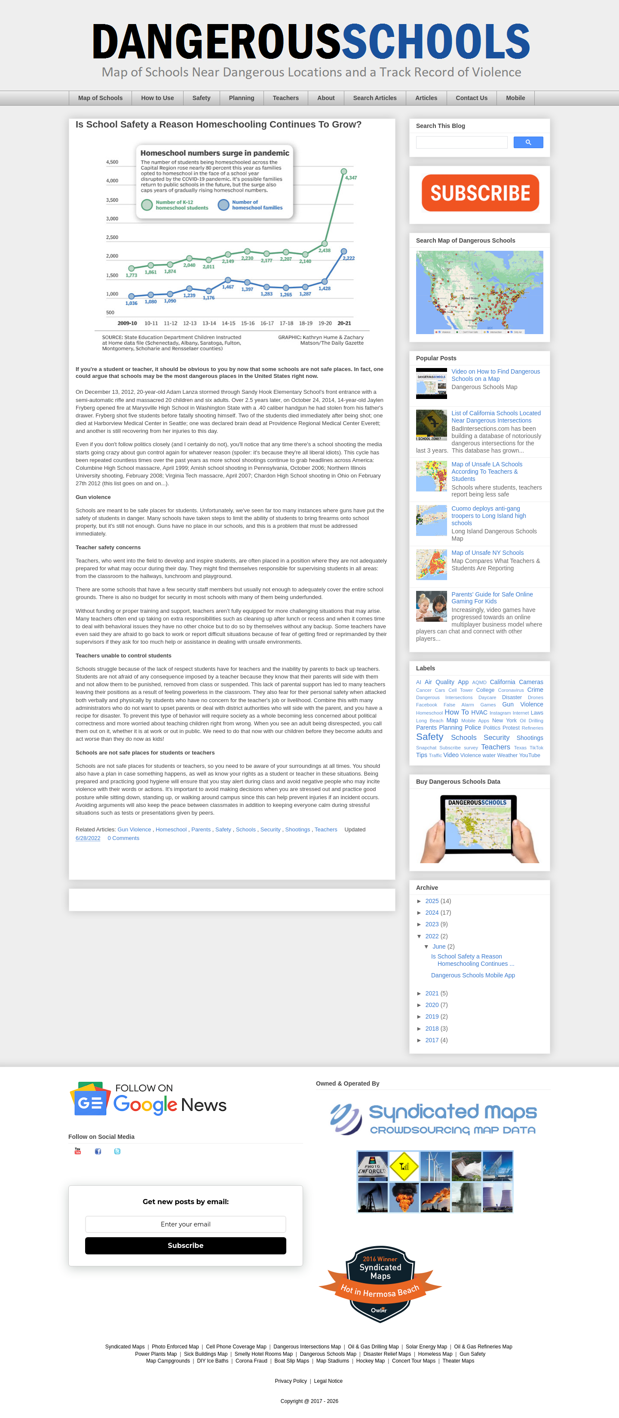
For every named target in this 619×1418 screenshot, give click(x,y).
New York (504, 721)
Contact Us (472, 97)
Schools (246, 829)
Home (232, 900)
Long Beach (430, 720)
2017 (433, 1040)
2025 (433, 901)
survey (471, 747)
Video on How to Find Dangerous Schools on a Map (496, 375)
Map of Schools (100, 97)
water (489, 755)
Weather (507, 755)
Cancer (424, 690)
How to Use (157, 97)
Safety (202, 97)
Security (271, 829)
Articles (426, 97)
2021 (433, 993)
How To (456, 712)
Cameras (531, 682)
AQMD (479, 682)
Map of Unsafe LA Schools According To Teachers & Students (487, 471)
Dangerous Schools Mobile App (473, 975)
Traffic (435, 755)
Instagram (500, 712)
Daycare (487, 697)
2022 (433, 936)
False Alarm (459, 704)
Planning (241, 97)
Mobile (515, 97)
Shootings (298, 829)
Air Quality (439, 682)
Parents (201, 829)
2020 (433, 1004)
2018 (433, 1028)
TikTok (536, 747)
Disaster (512, 697)
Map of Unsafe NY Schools (488, 552)
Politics (491, 728)
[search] (461, 142)
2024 (433, 912)
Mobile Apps (475, 720)
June (439, 946)
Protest (511, 728)
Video (451, 755)
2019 (433, 1016)
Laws (537, 713)
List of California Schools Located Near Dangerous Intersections (496, 417)
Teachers (286, 97)
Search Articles (375, 97)
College (485, 690)
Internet (521, 712)
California (502, 682)
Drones (535, 697)
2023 (433, 924)
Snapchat (426, 747)
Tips (421, 755)
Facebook (426, 704)
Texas (520, 747)
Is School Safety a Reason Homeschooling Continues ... (473, 960)
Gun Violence (135, 829)
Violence (470, 755)
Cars (440, 690)
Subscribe (450, 747)
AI (418, 682)
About (325, 97)
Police (473, 727)
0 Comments (123, 838)
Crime (535, 689)
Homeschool (172, 829)
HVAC (479, 712)
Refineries (532, 727)
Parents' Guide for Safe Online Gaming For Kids (492, 598)
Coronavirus (511, 690)
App (463, 682)
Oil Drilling (531, 720)
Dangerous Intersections (444, 697)
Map (452, 720)
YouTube (530, 755)
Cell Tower (460, 690)
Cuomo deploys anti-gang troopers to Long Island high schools (489, 515)
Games (488, 704)
